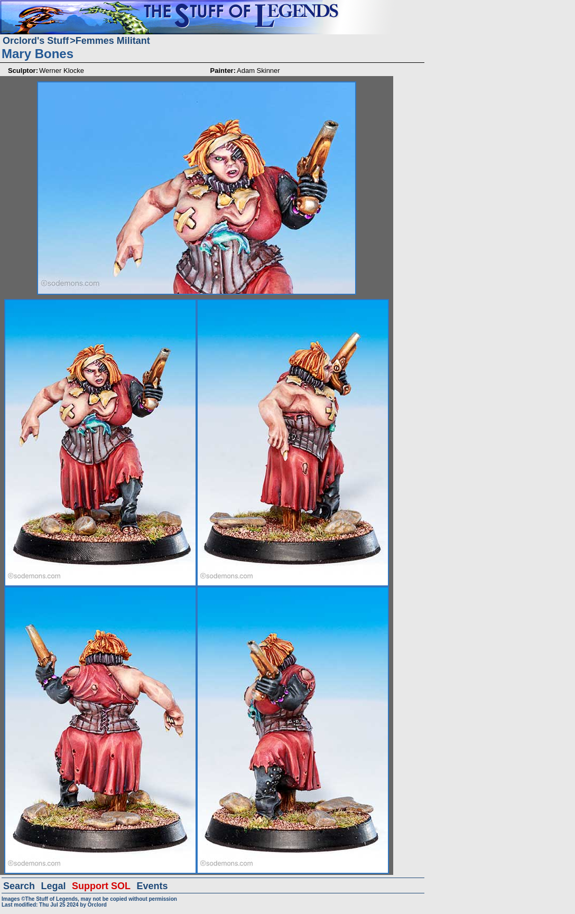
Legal (53, 886)
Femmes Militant (113, 40)
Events (152, 886)
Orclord (97, 905)
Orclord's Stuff (36, 40)
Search (19, 886)
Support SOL (101, 886)
